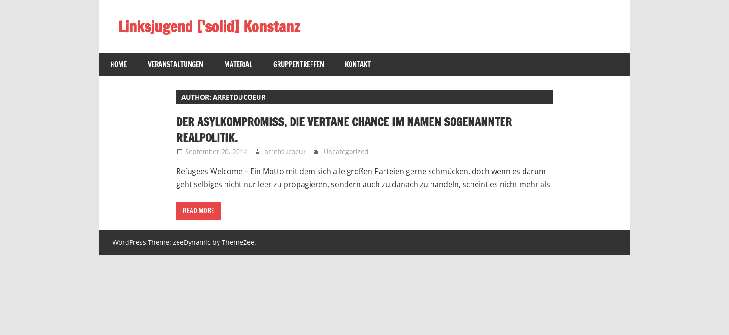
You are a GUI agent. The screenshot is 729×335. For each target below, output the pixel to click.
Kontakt (358, 64)
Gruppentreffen (298, 64)
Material (238, 64)
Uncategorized (346, 151)
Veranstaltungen (175, 64)
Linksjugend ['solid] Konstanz (209, 26)
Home (118, 64)
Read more (198, 210)
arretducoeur (285, 151)
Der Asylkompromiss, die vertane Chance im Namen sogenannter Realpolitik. (344, 130)
